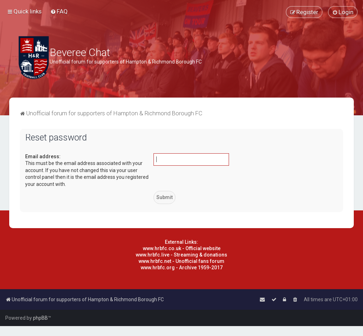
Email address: (43, 156)
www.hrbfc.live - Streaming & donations (181, 255)
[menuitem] (59, 11)
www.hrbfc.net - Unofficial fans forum (181, 261)
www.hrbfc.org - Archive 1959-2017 (182, 267)
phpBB (40, 318)
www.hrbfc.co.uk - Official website (181, 248)
